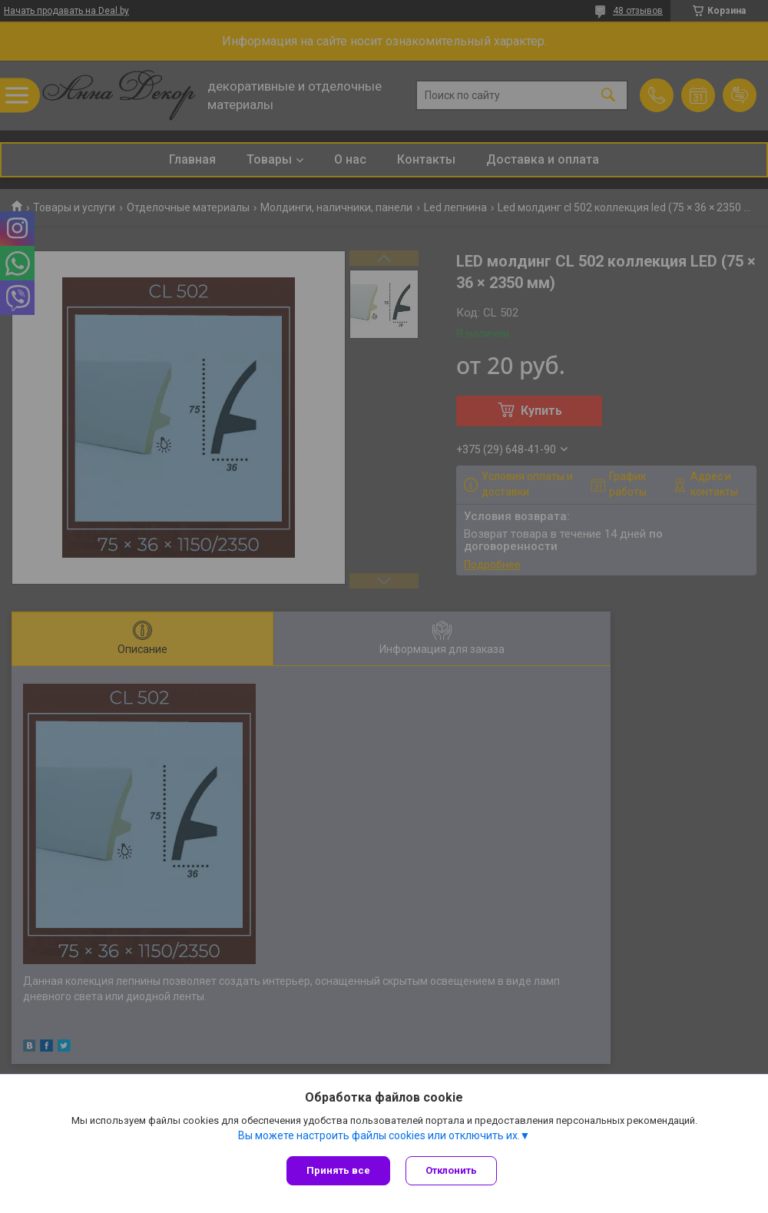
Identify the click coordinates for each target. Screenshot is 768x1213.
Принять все (338, 1170)
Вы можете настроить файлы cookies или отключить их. (379, 1135)
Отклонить (451, 1170)
